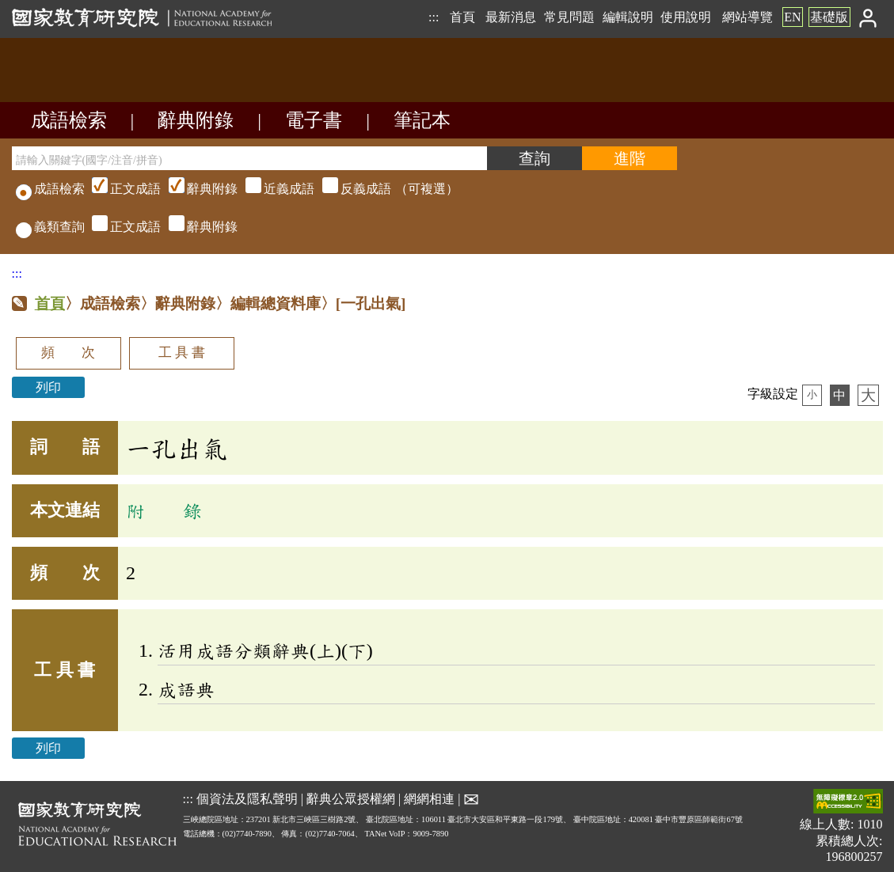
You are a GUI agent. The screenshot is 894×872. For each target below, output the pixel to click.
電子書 (313, 120)
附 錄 (164, 510)
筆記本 (422, 120)
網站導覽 (747, 17)
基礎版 (829, 17)
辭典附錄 (196, 120)
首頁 (462, 17)
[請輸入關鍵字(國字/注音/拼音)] (249, 158)
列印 (48, 387)
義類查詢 (50, 226)
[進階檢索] (629, 158)
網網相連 (429, 799)
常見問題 (569, 17)
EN (792, 17)
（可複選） (273, 188)
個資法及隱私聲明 (247, 799)
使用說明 (685, 17)
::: (433, 17)
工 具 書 (181, 352)
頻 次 (68, 352)
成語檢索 (69, 120)
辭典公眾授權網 (350, 799)
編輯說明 (628, 17)
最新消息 (510, 17)
